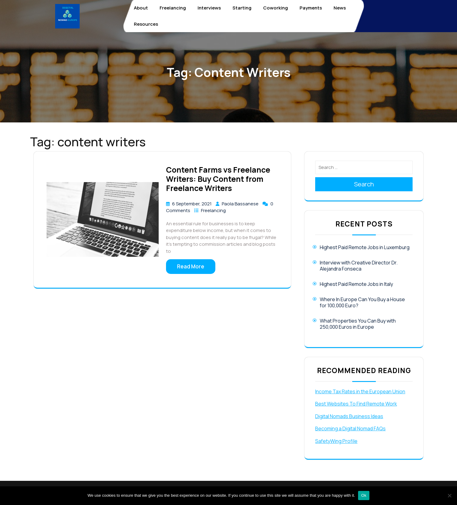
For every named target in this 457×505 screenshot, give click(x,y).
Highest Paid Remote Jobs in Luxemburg (365, 247)
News (340, 8)
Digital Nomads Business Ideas (349, 416)
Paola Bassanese (240, 203)
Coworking (275, 8)
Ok (363, 495)
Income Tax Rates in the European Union (360, 391)
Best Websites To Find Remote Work (356, 403)
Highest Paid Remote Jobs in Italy (356, 284)
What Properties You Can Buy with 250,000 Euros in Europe (358, 323)
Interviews (209, 8)
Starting (241, 8)
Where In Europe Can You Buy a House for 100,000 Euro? (362, 302)
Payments (311, 8)
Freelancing (173, 8)
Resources (146, 24)
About (141, 8)
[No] (449, 495)
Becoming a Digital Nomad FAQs (350, 428)
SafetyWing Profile (336, 441)
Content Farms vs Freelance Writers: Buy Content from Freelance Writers (218, 178)
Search (364, 184)
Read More (190, 266)
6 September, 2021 (192, 203)
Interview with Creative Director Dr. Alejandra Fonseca (359, 265)
